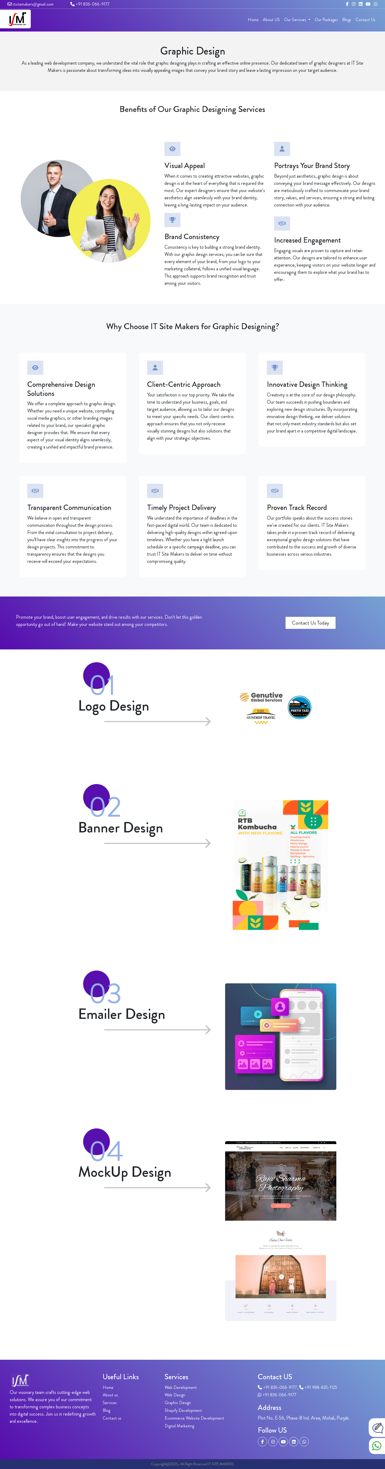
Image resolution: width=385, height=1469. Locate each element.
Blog (106, 1410)
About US (271, 20)
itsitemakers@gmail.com (30, 4)
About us (110, 1395)
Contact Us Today (310, 623)
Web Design (175, 1395)
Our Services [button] (295, 20)
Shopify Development (183, 1410)
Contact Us (365, 20)
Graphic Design (178, 1403)
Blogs (346, 20)
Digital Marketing (179, 1426)
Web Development (181, 1387)
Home (253, 20)
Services (110, 1403)
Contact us (112, 1418)
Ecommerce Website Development (194, 1418)
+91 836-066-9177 (90, 4)
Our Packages (326, 20)
